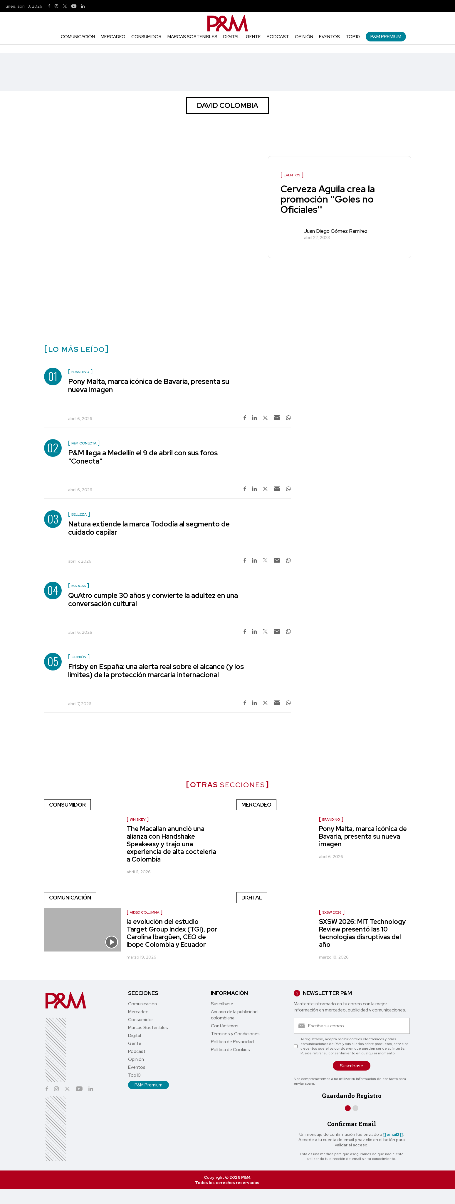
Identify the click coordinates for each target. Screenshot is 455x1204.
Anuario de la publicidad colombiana (234, 1015)
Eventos (329, 37)
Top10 (353, 37)
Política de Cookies (230, 1050)
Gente (253, 37)
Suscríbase (222, 1004)
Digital (231, 37)
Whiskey (137, 819)
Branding (331, 819)
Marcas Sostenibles (192, 37)
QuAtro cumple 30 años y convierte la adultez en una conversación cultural (153, 599)
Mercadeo (113, 37)
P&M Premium (385, 37)
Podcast (278, 37)
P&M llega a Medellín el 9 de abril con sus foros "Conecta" (143, 457)
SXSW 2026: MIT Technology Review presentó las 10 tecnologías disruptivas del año (362, 933)
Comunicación (78, 37)
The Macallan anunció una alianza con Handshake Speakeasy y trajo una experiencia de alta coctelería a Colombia (171, 844)
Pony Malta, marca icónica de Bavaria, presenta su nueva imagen (148, 385)
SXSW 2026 (331, 912)
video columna (144, 912)
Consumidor (146, 37)
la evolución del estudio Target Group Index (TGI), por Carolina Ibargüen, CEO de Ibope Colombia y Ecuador (172, 933)
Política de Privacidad (232, 1042)
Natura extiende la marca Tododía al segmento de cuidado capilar (149, 528)
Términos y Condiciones (235, 1034)
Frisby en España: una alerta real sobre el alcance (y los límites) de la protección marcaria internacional (156, 670)
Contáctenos (225, 1026)
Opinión (304, 37)
